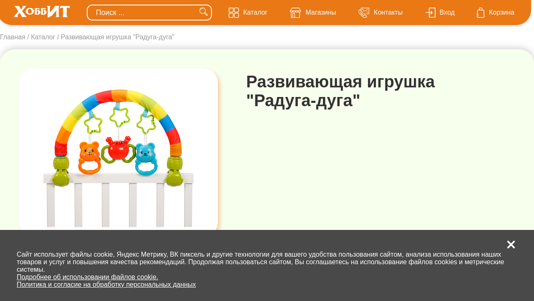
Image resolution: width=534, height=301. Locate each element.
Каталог (43, 37)
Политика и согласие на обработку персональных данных (106, 284)
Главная (12, 37)
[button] (511, 244)
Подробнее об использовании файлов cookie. (87, 277)
